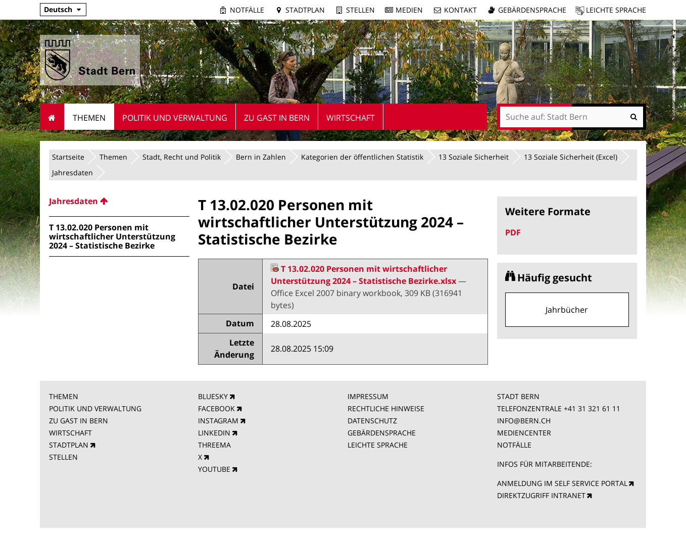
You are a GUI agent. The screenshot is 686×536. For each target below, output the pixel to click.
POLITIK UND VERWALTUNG (95, 408)
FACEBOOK (216, 408)
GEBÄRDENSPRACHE (382, 432)
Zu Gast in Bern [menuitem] (277, 117)
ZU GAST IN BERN (78, 420)
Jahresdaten (72, 172)
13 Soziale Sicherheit (473, 157)
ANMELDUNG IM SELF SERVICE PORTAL (562, 483)
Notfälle (247, 10)
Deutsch (58, 9)
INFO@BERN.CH (524, 420)
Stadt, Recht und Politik (181, 157)
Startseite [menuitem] (52, 117)
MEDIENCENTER (524, 432)
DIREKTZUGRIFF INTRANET (541, 495)
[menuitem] (119, 201)
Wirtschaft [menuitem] (350, 117)
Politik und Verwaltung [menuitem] (174, 117)
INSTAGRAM (218, 420)
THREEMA (214, 445)
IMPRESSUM (368, 396)
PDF (513, 232)
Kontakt (460, 10)
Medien (409, 10)
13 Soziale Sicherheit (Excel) (570, 157)
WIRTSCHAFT (70, 432)
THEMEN (63, 396)
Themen (113, 157)
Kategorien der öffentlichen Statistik (362, 157)
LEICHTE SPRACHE (378, 445)
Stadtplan (305, 10)
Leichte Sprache (616, 10)
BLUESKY (213, 396)
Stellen (360, 10)
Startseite (68, 157)
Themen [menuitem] (89, 117)
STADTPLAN (68, 445)
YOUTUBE (214, 469)
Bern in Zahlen (261, 157)
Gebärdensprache (532, 10)
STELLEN (63, 457)
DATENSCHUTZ (372, 420)
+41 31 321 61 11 (592, 408)
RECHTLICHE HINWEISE (386, 408)
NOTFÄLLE (514, 445)
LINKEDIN (214, 432)
